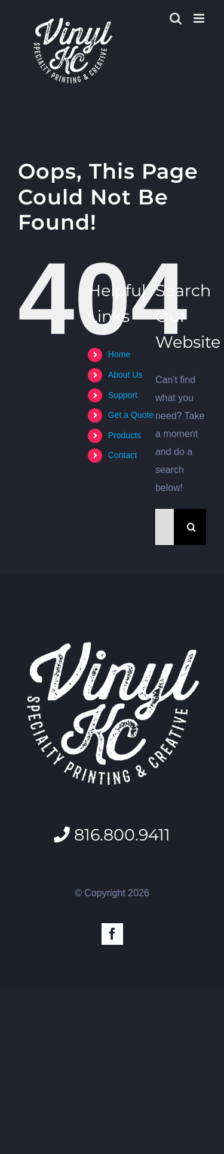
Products (124, 435)
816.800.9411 (112, 835)
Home (119, 354)
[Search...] (164, 527)
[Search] (192, 527)
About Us (125, 374)
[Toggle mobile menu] (200, 18)
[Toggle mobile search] (176, 18)
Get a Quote (131, 415)
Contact (122, 455)
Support (122, 395)
